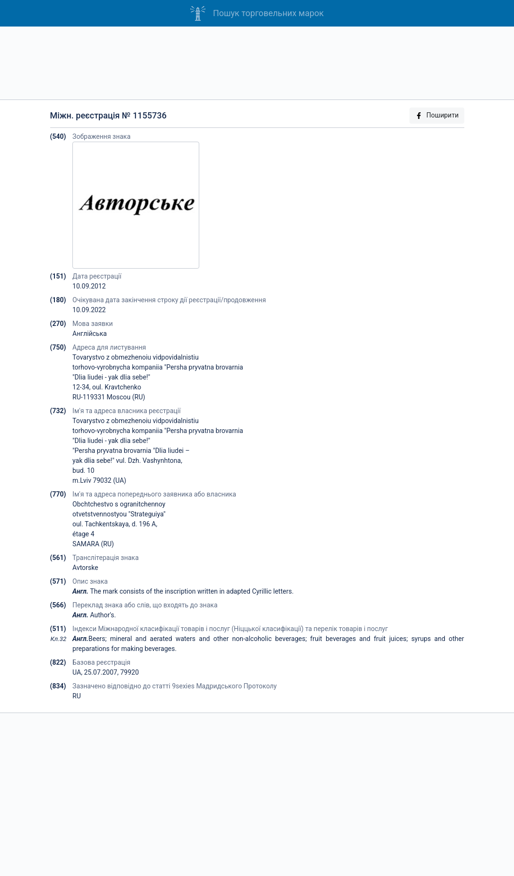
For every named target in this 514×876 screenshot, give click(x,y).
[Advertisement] (257, 63)
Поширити (437, 115)
